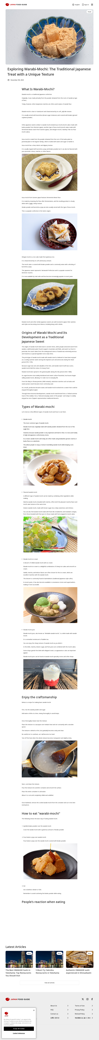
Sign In (85, 4)
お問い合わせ (59, 1018)
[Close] (34, 1010)
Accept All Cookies (19, 1028)
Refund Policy (84, 1014)
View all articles (49, 983)
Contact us (59, 1014)
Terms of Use (84, 1006)
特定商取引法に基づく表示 (84, 1018)
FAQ (59, 1010)
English (76, 4)
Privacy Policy (84, 1010)
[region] (18, 1023)
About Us (59, 1006)
